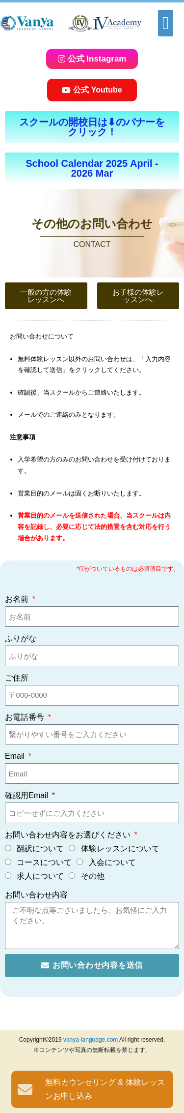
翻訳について (40, 848)
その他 (93, 876)
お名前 (17, 599)
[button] (165, 23)
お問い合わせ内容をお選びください (68, 835)
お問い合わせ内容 (36, 895)
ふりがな (20, 638)
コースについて (44, 862)
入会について (112, 862)
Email (15, 756)
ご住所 (16, 678)
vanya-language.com (90, 1039)
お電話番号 (25, 717)
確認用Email (27, 795)
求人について (40, 876)
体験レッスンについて (120, 848)
